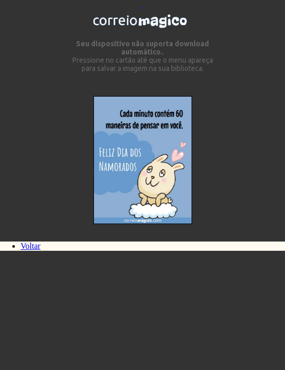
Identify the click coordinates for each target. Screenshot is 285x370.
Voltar (31, 246)
